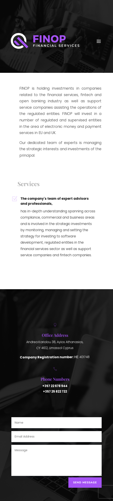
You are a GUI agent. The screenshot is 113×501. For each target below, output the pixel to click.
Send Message (85, 482)
